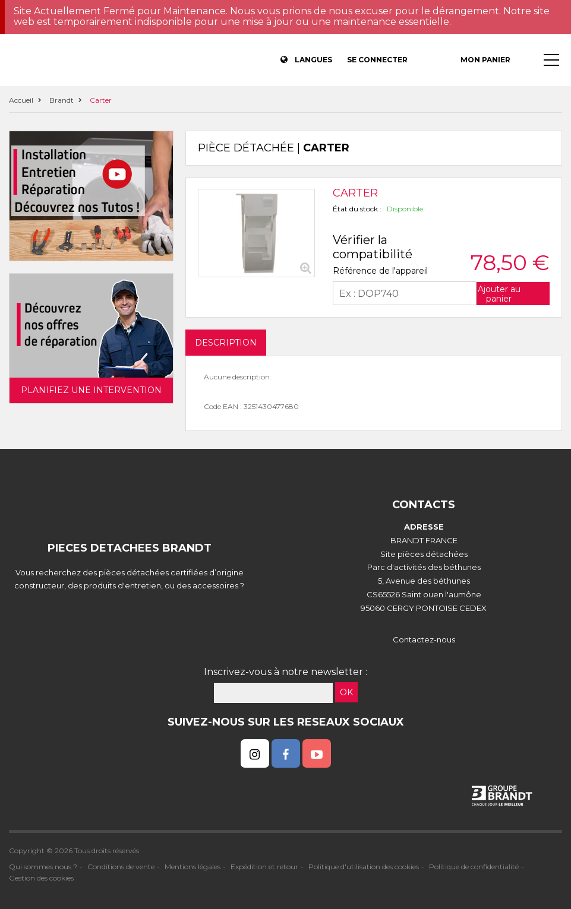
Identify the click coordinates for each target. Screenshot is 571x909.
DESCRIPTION (226, 342)
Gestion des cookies (41, 877)
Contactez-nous (424, 639)
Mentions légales (192, 866)
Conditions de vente (120, 866)
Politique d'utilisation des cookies (363, 866)
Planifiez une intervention (91, 390)
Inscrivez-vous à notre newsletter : (285, 671)
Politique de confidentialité (474, 866)
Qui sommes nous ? (43, 866)
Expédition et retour (264, 866)
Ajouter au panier (499, 294)
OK (346, 692)
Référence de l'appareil (380, 270)
